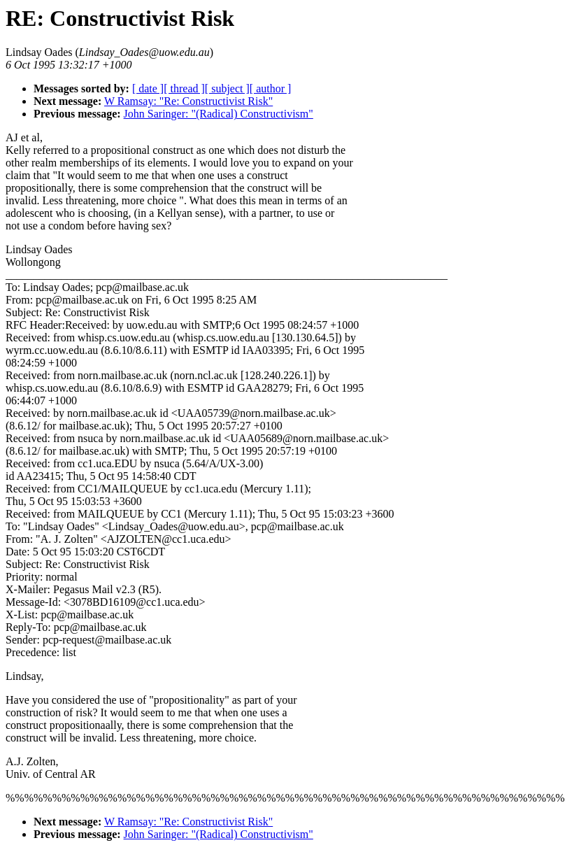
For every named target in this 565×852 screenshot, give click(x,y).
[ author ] (271, 88)
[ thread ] (184, 88)
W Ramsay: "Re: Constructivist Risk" (188, 101)
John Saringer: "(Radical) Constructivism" (218, 114)
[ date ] (148, 88)
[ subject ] (227, 88)
